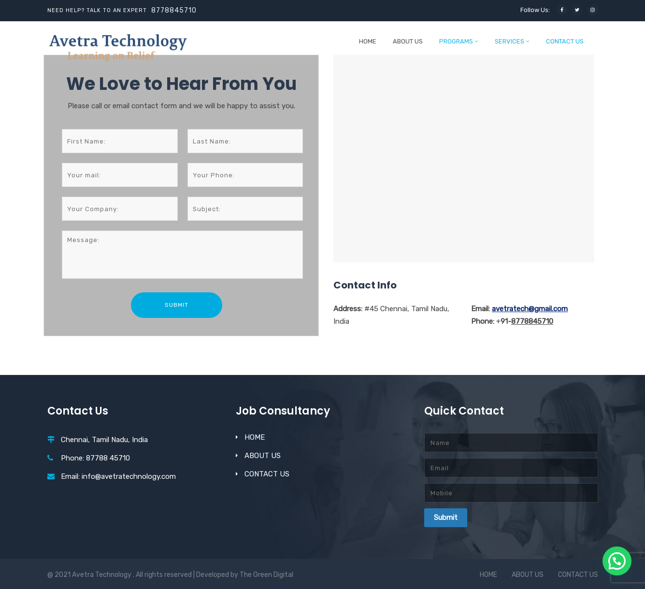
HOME (367, 41)
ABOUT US (408, 41)
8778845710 (174, 10)
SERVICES (509, 41)
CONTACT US (565, 41)
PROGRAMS (456, 41)
